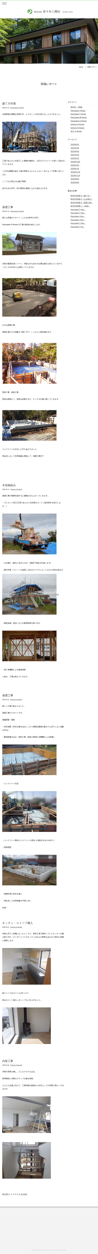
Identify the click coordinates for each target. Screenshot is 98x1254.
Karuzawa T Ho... (78, 227)
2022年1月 (75, 158)
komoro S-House (16, 489)
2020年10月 (75, 162)
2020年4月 (75, 165)
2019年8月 (75, 182)
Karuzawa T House (78, 114)
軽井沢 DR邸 (76, 107)
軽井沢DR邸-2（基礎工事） (82, 203)
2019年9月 (75, 179)
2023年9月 (75, 151)
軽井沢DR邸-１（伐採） (80, 206)
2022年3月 (75, 155)
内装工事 (7, 1061)
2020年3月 (75, 169)
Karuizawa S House (17, 108)
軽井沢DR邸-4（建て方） (81, 196)
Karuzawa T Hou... (78, 210)
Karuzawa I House (78, 111)
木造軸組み (9, 485)
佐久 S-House (76, 131)
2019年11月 (75, 176)
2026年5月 (75, 145)
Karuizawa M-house (79, 117)
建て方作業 (9, 103)
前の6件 (5, 1194)
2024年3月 (75, 148)
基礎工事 (7, 207)
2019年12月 (75, 172)
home (81, 67)
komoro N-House (16, 927)
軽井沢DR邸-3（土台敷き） (82, 199)
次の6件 (24, 1194)
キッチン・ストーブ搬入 (17, 923)
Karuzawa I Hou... (78, 216)
